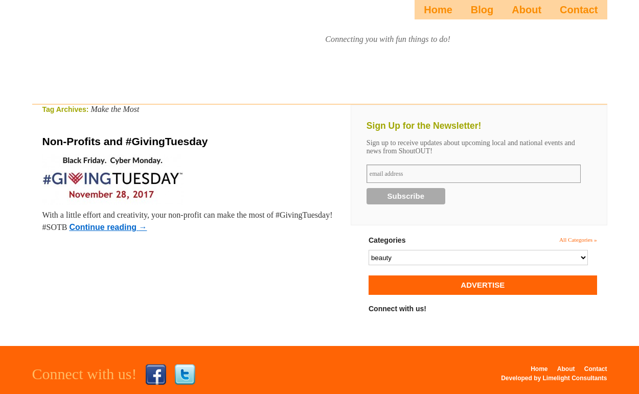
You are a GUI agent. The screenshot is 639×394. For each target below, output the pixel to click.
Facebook (156, 374)
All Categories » (578, 240)
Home (438, 9)
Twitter (185, 374)
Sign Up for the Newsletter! (424, 126)
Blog (482, 9)
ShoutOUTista (118, 49)
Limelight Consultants (575, 378)
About (526, 9)
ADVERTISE (483, 285)
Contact (579, 9)
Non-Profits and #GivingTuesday (125, 141)
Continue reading (108, 227)
